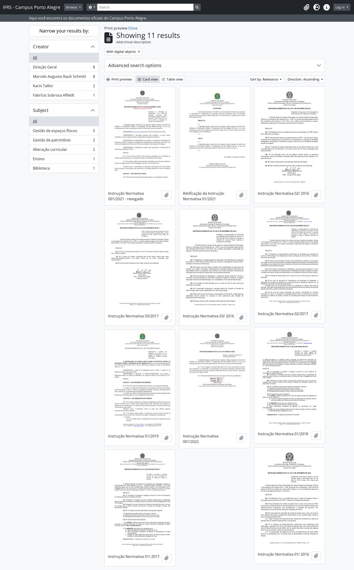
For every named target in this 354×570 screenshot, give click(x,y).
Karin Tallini (64, 87)
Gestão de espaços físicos (64, 131)
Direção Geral (64, 68)
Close (132, 28)
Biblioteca (64, 169)
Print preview (119, 79)
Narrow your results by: (64, 31)
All (35, 57)
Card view (148, 79)
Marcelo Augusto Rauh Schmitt (64, 77)
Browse (72, 7)
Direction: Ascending (304, 79)
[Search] (145, 7)
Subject (40, 110)
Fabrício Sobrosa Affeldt (64, 96)
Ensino (64, 160)
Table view (172, 79)
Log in (341, 7)
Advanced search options (134, 65)
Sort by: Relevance (264, 79)
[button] (306, 7)
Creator (41, 46)
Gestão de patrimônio (64, 141)
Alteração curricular (64, 150)
